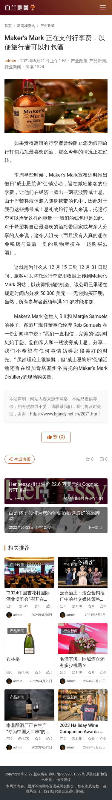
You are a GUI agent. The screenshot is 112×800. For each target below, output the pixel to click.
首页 (8, 26)
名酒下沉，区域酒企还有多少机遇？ (82, 662)
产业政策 (79, 60)
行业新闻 (12, 66)
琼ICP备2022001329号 (67, 774)
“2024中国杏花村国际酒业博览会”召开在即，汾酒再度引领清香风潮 (28, 596)
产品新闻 (97, 60)
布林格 (13, 659)
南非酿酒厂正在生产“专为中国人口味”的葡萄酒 (28, 729)
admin (10, 60)
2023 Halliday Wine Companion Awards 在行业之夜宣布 (82, 729)
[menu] (102, 7)
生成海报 (19, 459)
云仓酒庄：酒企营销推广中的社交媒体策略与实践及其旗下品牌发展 (82, 596)
